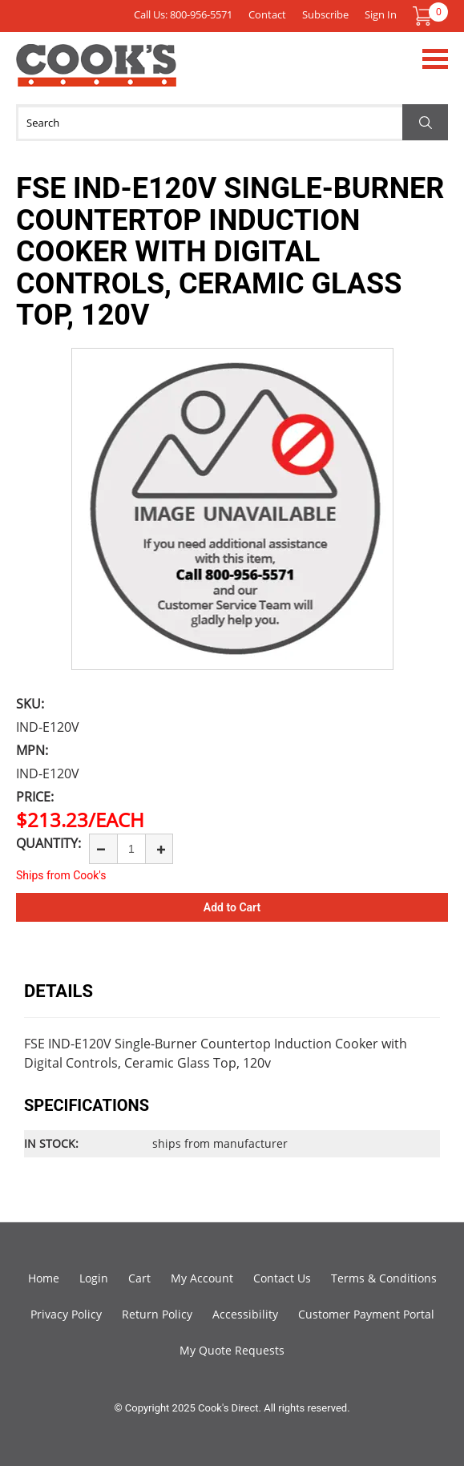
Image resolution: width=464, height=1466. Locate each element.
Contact (267, 14)
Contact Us (282, 1278)
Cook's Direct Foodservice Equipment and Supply (96, 74)
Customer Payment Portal (366, 1314)
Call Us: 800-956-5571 (183, 14)
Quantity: (48, 843)
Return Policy (157, 1314)
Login (93, 1278)
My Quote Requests (232, 1350)
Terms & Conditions (384, 1278)
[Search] (232, 123)
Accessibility (245, 1314)
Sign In (381, 14)
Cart (139, 1278)
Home (43, 1278)
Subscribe (325, 14)
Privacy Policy (66, 1314)
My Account (202, 1278)
